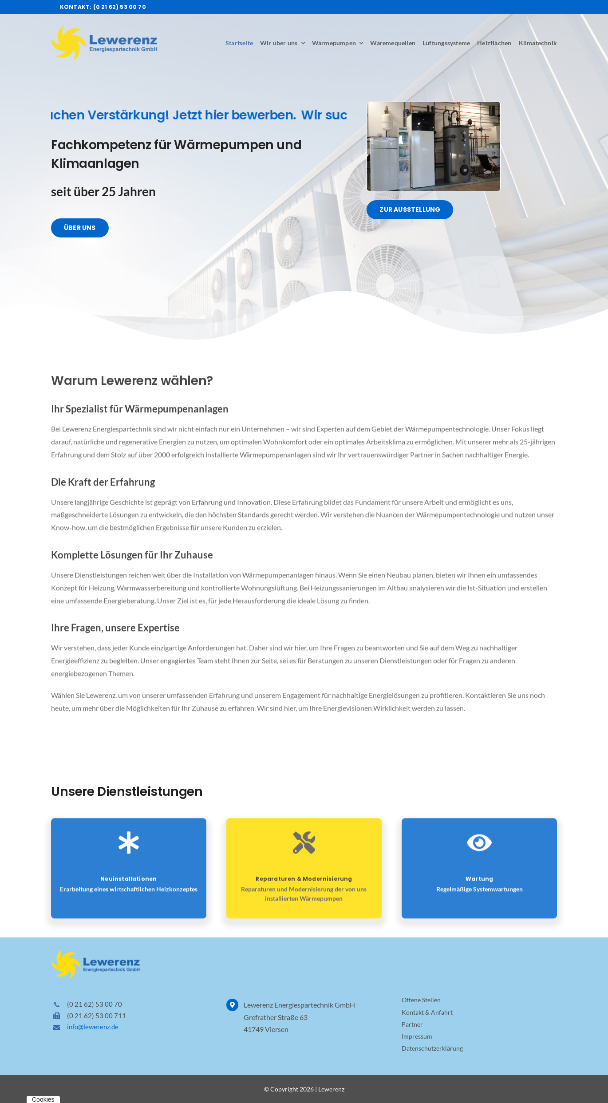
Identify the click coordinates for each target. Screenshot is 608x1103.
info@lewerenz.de (92, 1027)
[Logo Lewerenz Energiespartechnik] (104, 28)
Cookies (43, 1099)
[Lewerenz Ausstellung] (433, 105)
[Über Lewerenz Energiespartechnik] (78, 227)
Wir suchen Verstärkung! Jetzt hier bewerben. (161, 115)
